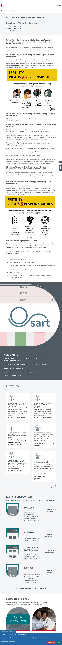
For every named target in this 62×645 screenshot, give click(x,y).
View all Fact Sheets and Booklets (30, 588)
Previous (52, 486)
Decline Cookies (51, 642)
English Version (12, 26)
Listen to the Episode (16, 417)
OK (59, 642)
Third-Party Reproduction (29, 567)
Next (54, 486)
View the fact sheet (49, 552)
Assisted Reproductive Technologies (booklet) (28, 508)
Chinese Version (12, 30)
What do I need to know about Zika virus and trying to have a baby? (31, 550)
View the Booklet (50, 510)
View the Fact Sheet (49, 535)
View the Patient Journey (40, 444)
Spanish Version (12, 28)
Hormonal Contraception (29, 531)
